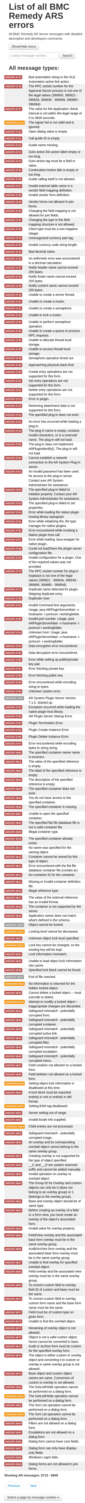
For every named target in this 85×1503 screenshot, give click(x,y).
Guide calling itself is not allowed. (52, 179)
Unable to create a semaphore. (50, 308)
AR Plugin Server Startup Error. (51, 716)
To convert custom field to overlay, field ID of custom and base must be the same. (54, 1289)
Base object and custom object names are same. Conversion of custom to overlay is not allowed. (51, 1378)
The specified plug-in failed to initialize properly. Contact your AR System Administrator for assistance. (54, 494)
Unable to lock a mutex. (45, 315)
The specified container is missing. (53, 807)
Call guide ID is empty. (44, 138)
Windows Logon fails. (43, 1457)
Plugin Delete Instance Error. (49, 736)
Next (33, 1486)
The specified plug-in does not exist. (54, 415)
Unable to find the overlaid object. (52, 1321)
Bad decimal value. (42, 251)
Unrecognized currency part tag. (51, 238)
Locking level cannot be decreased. (53, 931)
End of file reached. (42, 977)
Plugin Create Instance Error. (49, 730)
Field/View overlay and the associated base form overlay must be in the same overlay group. (55, 1239)
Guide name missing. (43, 145)
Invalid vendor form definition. (49, 195)
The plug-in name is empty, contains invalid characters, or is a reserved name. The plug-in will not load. (54, 435)
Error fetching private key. (46, 668)
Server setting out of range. (48, 1113)
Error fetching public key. (46, 675)
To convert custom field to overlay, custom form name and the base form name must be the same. (55, 1303)
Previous (14, 1486)
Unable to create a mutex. (47, 301)
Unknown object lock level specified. (54, 938)
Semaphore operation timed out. (51, 358)
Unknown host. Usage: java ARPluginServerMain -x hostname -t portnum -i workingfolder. (54, 636)
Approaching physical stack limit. (51, 365)
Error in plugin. (39, 399)
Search (68, 55)
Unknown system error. (45, 691)
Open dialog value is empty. (48, 131)
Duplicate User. (39, 598)
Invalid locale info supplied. (47, 1119)
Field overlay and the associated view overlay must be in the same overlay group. (55, 1276)
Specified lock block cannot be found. (55, 970)
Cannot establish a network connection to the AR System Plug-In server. (54, 462)
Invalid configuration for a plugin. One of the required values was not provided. (55, 562)
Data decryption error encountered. (53, 653)
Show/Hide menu (24, 46)
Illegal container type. (43, 832)
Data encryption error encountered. (53, 646)
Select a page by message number (33, 1497)
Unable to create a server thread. (52, 294)
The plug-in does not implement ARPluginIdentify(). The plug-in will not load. (53, 448)
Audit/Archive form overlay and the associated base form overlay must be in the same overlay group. (53, 1253)
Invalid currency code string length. (53, 245)
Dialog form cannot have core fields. (54, 1441)
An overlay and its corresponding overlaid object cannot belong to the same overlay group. (54, 1146)
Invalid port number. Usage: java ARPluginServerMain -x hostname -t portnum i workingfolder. (54, 623)
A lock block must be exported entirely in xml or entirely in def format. (50, 1097)
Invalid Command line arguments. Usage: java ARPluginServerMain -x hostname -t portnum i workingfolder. (54, 609)
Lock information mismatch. (48, 954)
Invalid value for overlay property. (52, 1228)
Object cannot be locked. (46, 924)
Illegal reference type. (44, 890)
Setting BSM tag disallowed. (48, 1106)
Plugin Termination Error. (46, 723)
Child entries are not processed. (51, 1126)
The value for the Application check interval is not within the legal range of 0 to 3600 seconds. (55, 113)
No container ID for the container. (52, 875)
